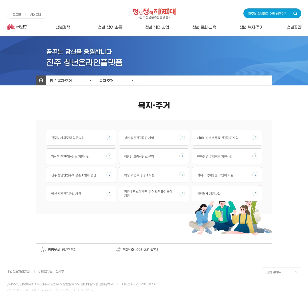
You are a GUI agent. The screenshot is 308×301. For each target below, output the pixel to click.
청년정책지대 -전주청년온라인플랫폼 (154, 13)
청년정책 (62, 27)
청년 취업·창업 (157, 27)
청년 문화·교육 (204, 27)
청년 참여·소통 (110, 27)
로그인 (17, 14)
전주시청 (23, 27)
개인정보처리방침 (18, 271)
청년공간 (294, 27)
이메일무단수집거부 (51, 271)
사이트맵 (35, 14)
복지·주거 (106, 81)
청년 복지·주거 (251, 27)
